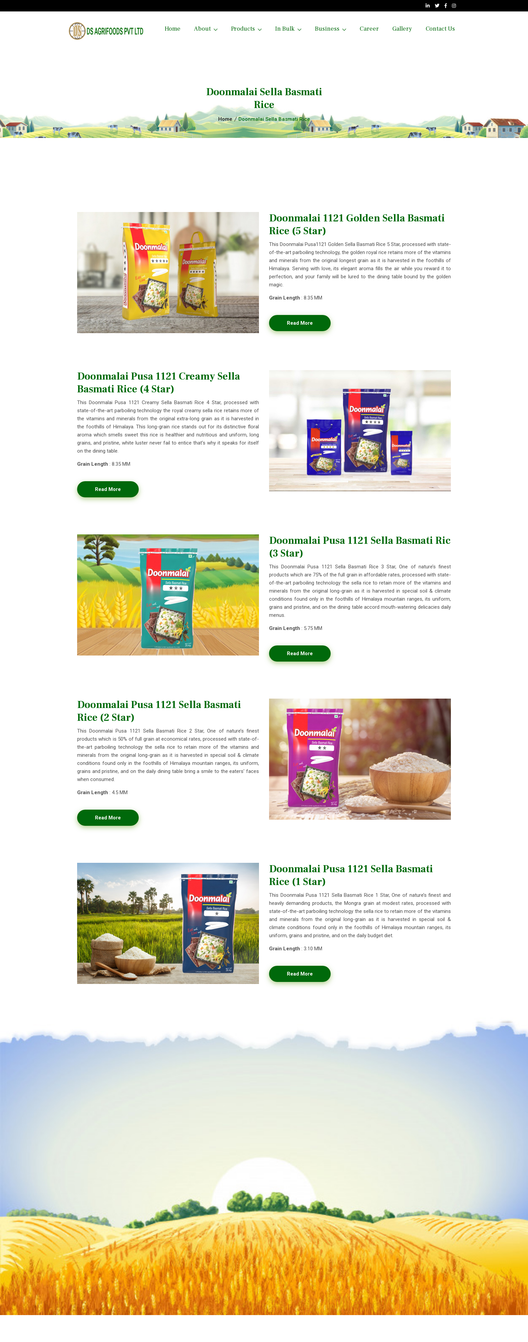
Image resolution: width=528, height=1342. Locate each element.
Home (172, 29)
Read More (300, 323)
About (202, 29)
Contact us (440, 29)
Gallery (402, 29)
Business (327, 29)
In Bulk (285, 29)
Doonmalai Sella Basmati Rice (274, 119)
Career (369, 29)
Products (243, 29)
